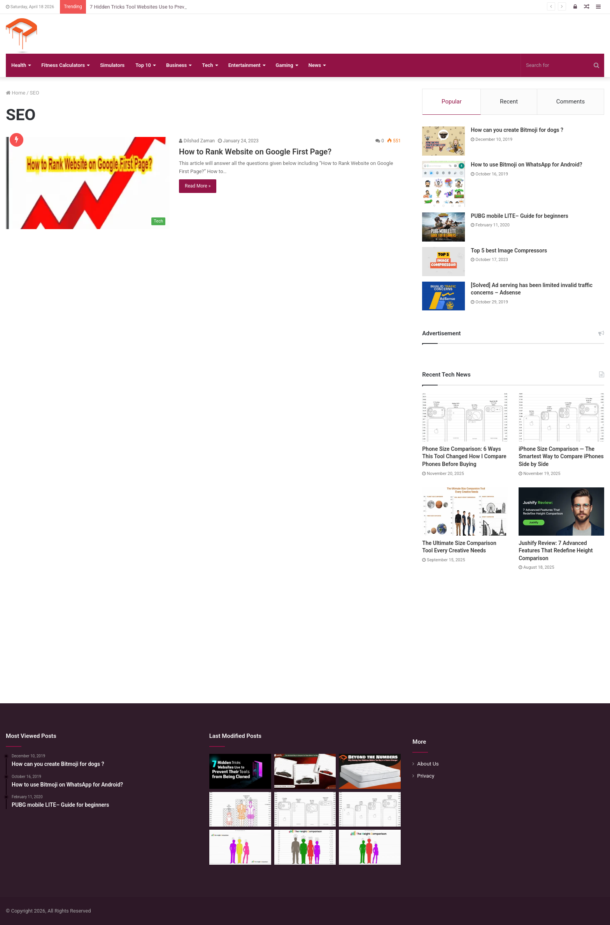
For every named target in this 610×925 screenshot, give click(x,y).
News (315, 65)
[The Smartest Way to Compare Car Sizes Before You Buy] (305, 771)
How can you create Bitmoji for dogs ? (517, 130)
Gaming (284, 65)
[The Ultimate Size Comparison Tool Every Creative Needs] (465, 511)
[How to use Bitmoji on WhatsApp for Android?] (443, 184)
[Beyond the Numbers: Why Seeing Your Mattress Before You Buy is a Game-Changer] (370, 771)
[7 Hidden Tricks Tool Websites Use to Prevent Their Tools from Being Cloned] (240, 771)
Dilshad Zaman (197, 141)
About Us (428, 763)
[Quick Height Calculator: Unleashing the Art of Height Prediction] (305, 847)
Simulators (112, 65)
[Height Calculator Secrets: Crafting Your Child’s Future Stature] (240, 847)
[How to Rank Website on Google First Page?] (87, 183)
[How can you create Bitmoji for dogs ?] (443, 141)
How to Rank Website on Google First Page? (255, 151)
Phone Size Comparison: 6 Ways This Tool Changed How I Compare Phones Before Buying (464, 456)
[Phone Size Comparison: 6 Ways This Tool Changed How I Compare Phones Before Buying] (465, 417)
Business (176, 65)
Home (15, 93)
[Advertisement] (305, 629)
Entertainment (244, 65)
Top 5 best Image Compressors (509, 250)
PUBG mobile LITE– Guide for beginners (519, 216)
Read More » (197, 186)
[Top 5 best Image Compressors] (443, 261)
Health (18, 65)
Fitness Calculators (63, 65)
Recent (509, 101)
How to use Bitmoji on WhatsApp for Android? (526, 164)
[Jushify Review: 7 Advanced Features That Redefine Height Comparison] (561, 511)
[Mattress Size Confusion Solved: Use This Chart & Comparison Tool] (240, 809)
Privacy (425, 776)
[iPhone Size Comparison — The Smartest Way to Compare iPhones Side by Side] (561, 417)
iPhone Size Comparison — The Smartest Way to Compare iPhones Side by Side (561, 456)
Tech (207, 65)
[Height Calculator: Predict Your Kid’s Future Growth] (370, 847)
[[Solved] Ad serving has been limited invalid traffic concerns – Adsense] (443, 296)
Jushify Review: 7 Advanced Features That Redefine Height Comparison (556, 550)
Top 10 (143, 65)
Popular (452, 101)
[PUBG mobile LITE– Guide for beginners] (443, 227)
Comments (570, 101)
